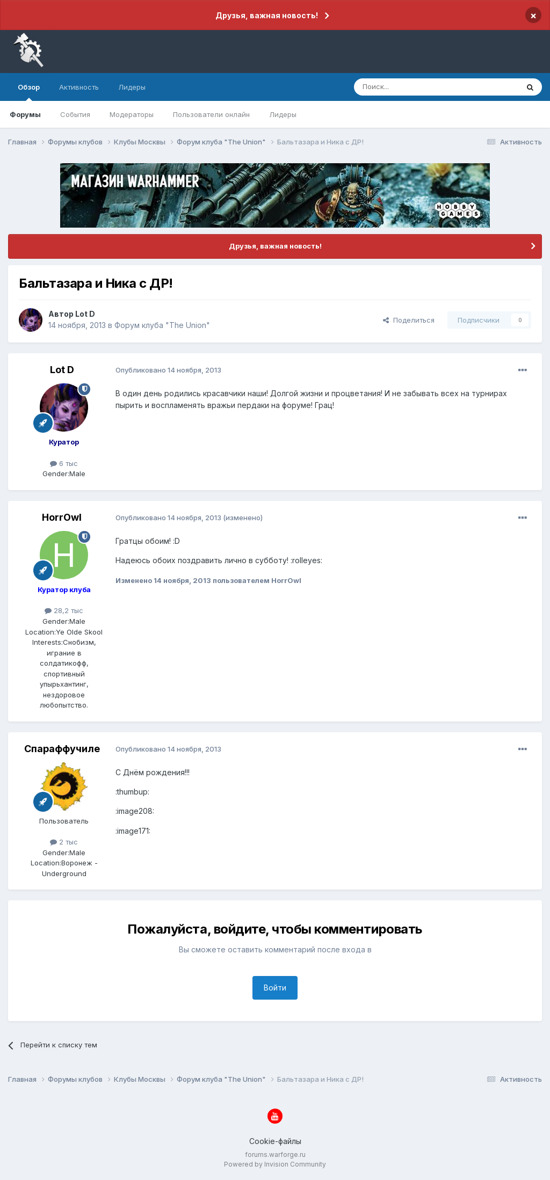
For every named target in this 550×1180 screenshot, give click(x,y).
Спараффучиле (62, 748)
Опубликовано (168, 370)
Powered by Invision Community (275, 1164)
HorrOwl (62, 517)
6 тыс (64, 463)
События (75, 114)
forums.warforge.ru (275, 1154)
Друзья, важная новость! (266, 15)
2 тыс (64, 841)
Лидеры (282, 114)
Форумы (25, 114)
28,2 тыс (64, 610)
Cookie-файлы (275, 1141)
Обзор (29, 92)
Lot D (85, 313)
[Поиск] (411, 87)
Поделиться (409, 320)
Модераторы (132, 114)
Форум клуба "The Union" (162, 325)
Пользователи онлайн (211, 114)
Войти (275, 987)
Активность (79, 87)
